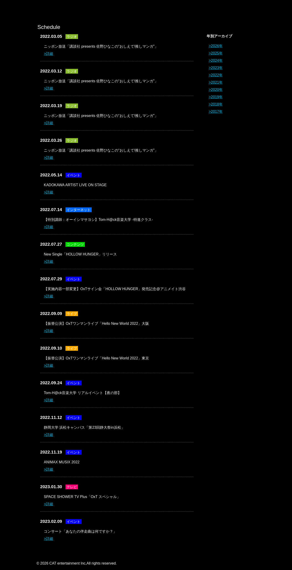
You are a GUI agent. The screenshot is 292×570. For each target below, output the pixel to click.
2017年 (217, 111)
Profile (140, 11)
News (106, 11)
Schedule (209, 11)
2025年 (217, 53)
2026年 (217, 46)
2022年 (217, 75)
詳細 (49, 54)
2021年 (217, 82)
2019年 (217, 97)
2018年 (217, 104)
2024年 (217, 60)
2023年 (217, 68)
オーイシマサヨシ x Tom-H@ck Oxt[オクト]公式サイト (55, 11)
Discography (174, 11)
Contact (243, 11)
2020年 (217, 90)
